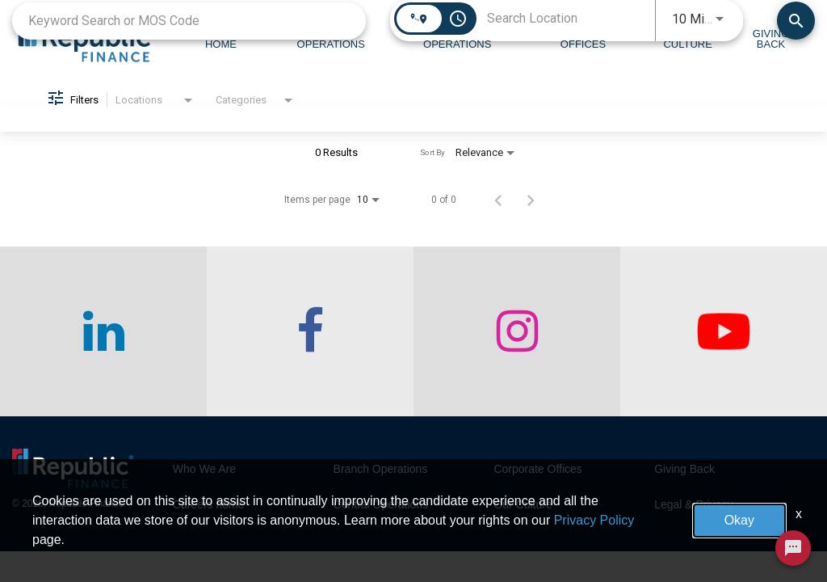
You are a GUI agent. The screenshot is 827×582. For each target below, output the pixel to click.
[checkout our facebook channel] (310, 331)
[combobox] (189, 21)
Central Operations (381, 504)
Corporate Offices (537, 468)
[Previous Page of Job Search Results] (498, 199)
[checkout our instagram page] (517, 331)
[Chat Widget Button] (793, 548)
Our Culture (522, 504)
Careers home (209, 504)
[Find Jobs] (796, 21)
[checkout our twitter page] (723, 331)
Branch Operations (381, 468)
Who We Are (204, 468)
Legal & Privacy (693, 504)
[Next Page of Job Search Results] (530, 199)
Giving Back (684, 468)
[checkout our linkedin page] (103, 331)
